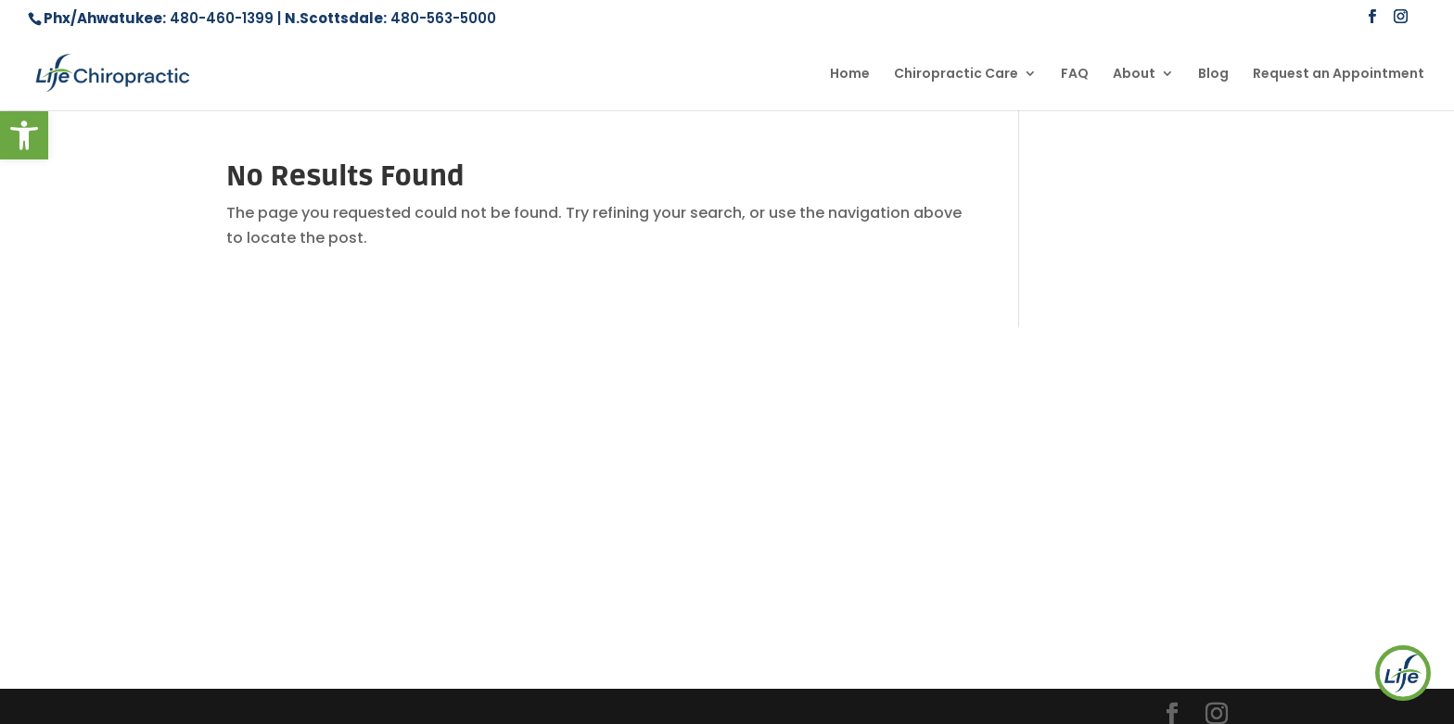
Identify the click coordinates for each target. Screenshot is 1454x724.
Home (850, 75)
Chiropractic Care (956, 75)
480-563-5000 (443, 18)
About (1134, 75)
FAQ (1075, 75)
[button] (24, 135)
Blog (1213, 75)
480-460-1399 (222, 18)
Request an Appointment (1338, 75)
